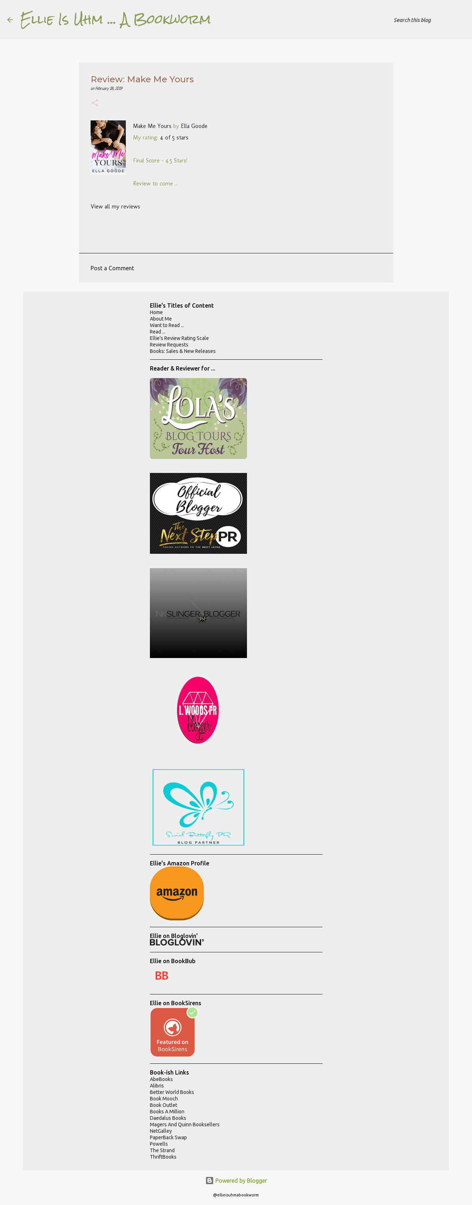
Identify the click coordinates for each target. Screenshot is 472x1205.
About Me (161, 319)
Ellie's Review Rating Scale (179, 338)
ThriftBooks (163, 1157)
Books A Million (167, 1111)
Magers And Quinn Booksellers (185, 1124)
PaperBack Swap (168, 1137)
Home (156, 312)
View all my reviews (115, 206)
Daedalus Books (168, 1118)
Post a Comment (112, 268)
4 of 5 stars (174, 137)
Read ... (157, 332)
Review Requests (169, 345)
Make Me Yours (152, 126)
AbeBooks (161, 1079)
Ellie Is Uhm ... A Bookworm (115, 19)
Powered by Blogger (236, 1180)
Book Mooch (164, 1098)
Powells (159, 1144)
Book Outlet (163, 1105)
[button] (95, 103)
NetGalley (161, 1131)
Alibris (157, 1086)
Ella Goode (194, 126)
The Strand (162, 1150)
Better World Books (172, 1092)
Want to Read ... (167, 325)
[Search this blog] (428, 19)
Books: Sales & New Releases (183, 351)
